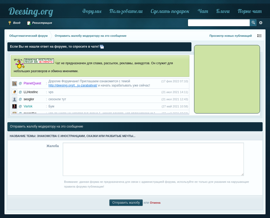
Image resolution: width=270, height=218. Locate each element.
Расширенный (260, 22)
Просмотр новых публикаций (230, 35)
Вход (14, 23)
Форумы (91, 11)
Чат (202, 11)
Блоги (223, 11)
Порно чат (250, 11)
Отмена (155, 202)
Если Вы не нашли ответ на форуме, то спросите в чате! (54, 46)
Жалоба (52, 146)
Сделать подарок (170, 11)
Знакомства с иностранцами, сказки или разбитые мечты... (86, 136)
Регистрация (39, 23)
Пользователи (126, 11)
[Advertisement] (227, 78)
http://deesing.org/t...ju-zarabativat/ (73, 85)
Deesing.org (30, 11)
